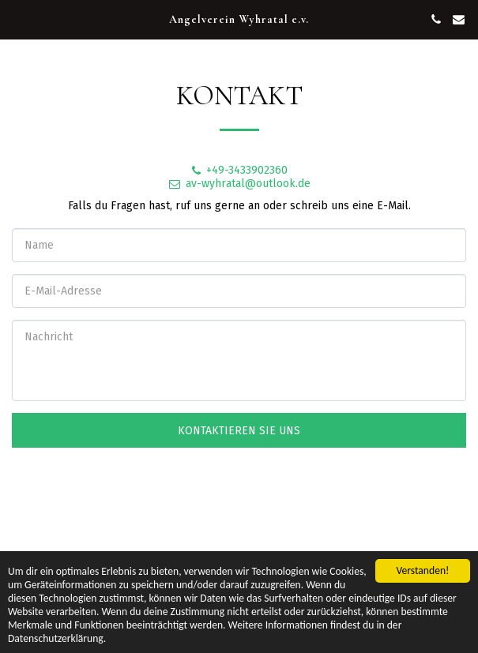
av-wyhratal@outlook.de (239, 183)
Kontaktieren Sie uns (239, 430)
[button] (17, 19)
